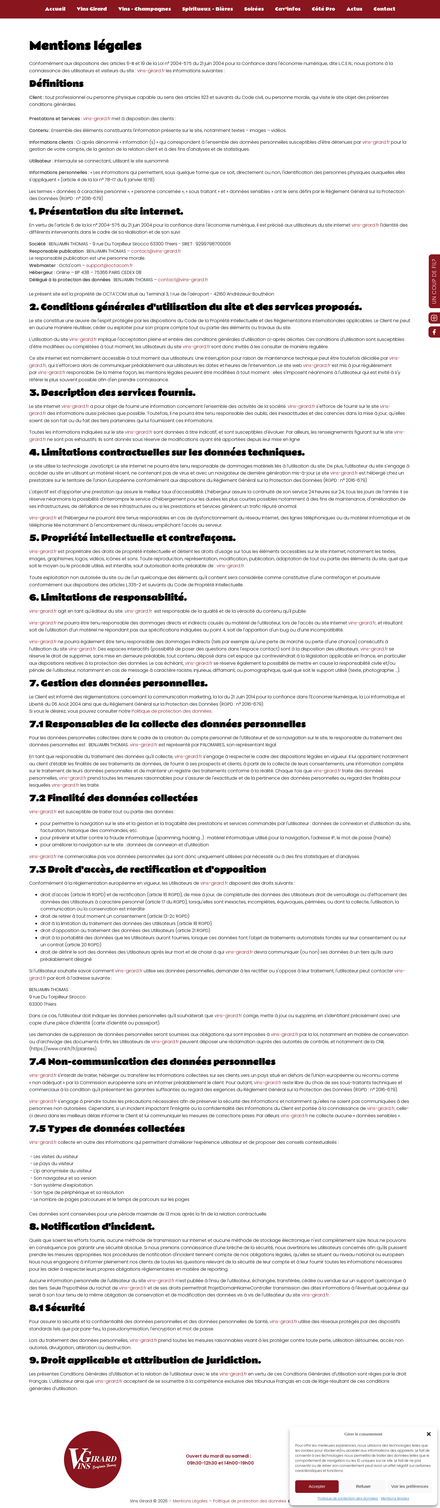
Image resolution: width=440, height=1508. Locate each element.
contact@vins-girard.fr (156, 251)
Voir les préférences (409, 1486)
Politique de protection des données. (172, 711)
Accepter (317, 1486)
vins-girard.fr (151, 71)
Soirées (254, 9)
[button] (429, 1434)
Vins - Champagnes (144, 9)
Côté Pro (323, 9)
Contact (384, 9)
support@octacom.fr (109, 265)
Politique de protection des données (348, 1498)
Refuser (363, 1486)
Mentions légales (395, 1498)
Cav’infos (288, 9)
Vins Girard (92, 9)
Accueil (55, 9)
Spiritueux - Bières (207, 9)
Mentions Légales (190, 1501)
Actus (354, 9)
